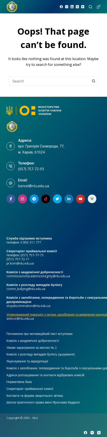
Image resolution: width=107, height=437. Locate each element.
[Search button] (93, 81)
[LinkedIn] (72, 6)
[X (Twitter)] (77, 6)
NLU (35, 418)
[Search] (90, 6)
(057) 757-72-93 (31, 168)
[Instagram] (66, 6)
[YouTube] (82, 6)
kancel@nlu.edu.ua (33, 185)
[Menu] (99, 7)
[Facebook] (61, 6)
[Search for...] (49, 81)
